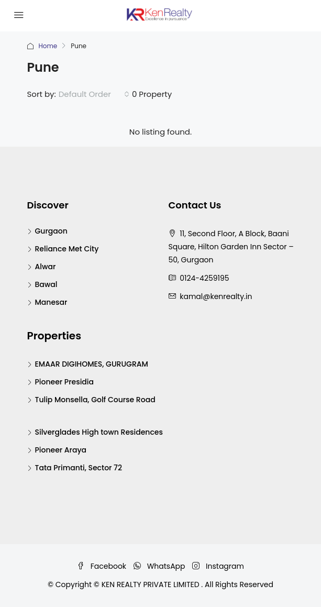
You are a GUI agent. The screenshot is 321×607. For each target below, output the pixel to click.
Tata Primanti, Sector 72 (79, 467)
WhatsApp (159, 566)
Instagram (218, 566)
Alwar (45, 266)
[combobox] (94, 94)
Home (48, 45)
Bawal (46, 284)
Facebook (101, 566)
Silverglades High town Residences (99, 432)
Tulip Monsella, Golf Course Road (95, 399)
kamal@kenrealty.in (216, 296)
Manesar (51, 302)
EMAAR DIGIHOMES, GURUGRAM (91, 364)
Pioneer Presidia (64, 382)
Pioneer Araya (61, 450)
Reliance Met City (67, 249)
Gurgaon (51, 231)
